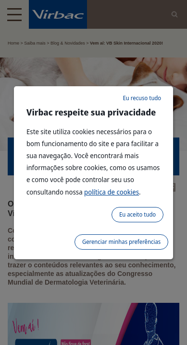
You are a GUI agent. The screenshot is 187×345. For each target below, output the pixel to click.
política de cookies (111, 191)
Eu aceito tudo (137, 214)
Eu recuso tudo (142, 98)
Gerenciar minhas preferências (121, 242)
